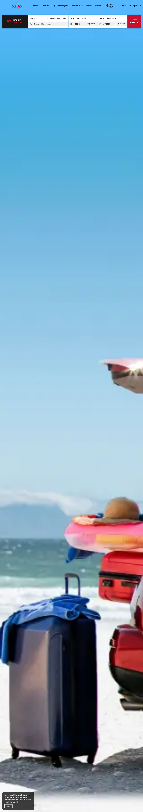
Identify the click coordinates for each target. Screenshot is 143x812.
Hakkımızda (87, 6)
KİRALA (134, 21)
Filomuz (45, 6)
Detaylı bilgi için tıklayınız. (13, 802)
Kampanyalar (62, 6)
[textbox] (49, 24)
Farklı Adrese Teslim (57, 19)
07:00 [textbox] (93, 24)
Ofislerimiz (75, 6)
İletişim (98, 6)
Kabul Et (8, 806)
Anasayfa (35, 6)
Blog (53, 6)
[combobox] (49, 24)
